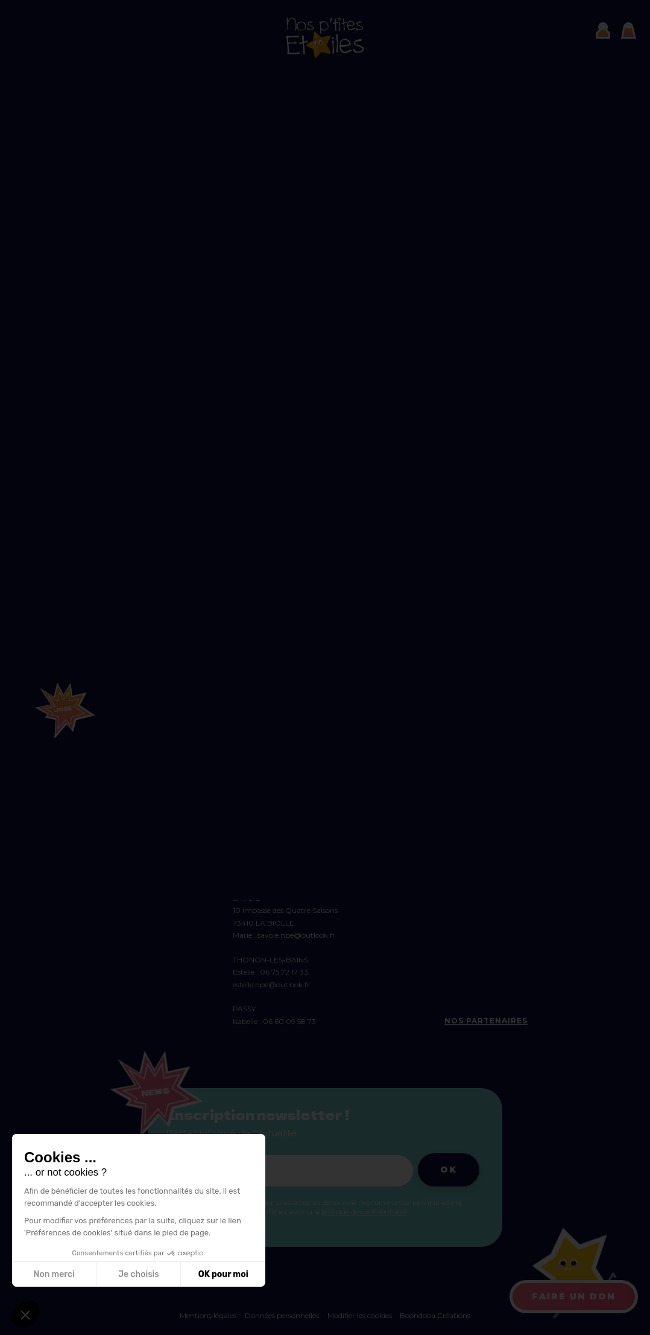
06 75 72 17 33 (284, 971)
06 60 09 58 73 (289, 1021)
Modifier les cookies (360, 1315)
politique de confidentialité (364, 1212)
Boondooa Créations (435, 1315)
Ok (448, 1169)
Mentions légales (208, 1315)
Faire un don (574, 1296)
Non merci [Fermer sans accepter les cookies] (53, 1274)
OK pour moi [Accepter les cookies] (223, 1274)
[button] (25, 1314)
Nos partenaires (486, 1020)
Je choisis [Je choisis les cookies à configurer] (138, 1274)
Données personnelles (282, 1315)
